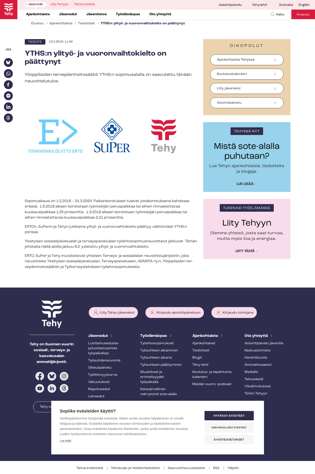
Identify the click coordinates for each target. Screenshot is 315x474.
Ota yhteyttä (256, 336)
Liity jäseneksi (229, 88)
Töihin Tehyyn (255, 393)
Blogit (197, 357)
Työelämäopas (154, 336)
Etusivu (37, 23)
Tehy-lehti (259, 5)
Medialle (251, 372)
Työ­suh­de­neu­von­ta (104, 360)
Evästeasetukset (229, 439)
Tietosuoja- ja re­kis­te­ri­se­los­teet (136, 468)
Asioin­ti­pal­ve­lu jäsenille (263, 343)
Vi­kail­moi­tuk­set (257, 386)
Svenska (286, 5)
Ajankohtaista (60, 23)
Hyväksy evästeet (228, 415)
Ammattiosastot (258, 365)
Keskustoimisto (257, 350)
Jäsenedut (98, 336)
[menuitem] (289, 5)
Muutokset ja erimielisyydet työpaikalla (152, 377)
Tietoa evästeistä (90, 468)
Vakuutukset (99, 382)
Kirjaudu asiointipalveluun (178, 312)
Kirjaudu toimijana (238, 312)
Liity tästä (245, 251)
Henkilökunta (255, 357)
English (304, 5)
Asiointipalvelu (230, 5)
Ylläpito (233, 468)
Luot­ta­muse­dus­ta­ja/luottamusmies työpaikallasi (103, 348)
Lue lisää (245, 184)
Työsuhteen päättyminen (161, 365)
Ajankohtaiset (203, 343)
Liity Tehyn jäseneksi (117, 312)
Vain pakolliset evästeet (229, 427)
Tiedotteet (86, 23)
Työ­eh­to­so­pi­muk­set (157, 343)
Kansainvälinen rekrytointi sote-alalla (158, 392)
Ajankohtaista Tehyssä (235, 60)
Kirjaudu (303, 14)
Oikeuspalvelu (100, 367)
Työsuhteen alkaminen (159, 350)
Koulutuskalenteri (232, 74)
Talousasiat (253, 379)
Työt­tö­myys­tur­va (102, 375)
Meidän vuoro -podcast (211, 384)
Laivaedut (96, 396)
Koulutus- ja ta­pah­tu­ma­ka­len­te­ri (212, 374)
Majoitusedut (99, 389)
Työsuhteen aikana (156, 357)
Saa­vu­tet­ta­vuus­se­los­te (187, 468)
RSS (216, 468)
